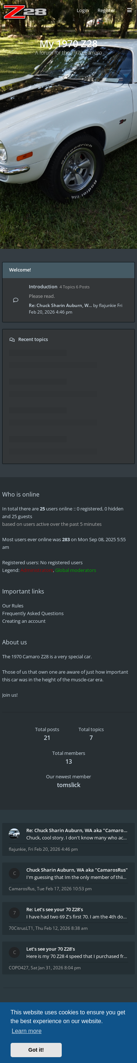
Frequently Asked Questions (33, 613)
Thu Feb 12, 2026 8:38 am (61, 928)
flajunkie (107, 305)
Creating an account (24, 621)
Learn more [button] (27, 1031)
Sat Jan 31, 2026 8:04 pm (56, 968)
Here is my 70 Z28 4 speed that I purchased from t (77, 956)
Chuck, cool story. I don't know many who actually (77, 837)
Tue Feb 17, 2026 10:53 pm (64, 889)
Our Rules (12, 605)
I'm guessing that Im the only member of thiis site (77, 877)
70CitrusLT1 (21, 928)
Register (106, 10)
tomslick (68, 785)
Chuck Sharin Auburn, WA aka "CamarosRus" (77, 870)
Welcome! (20, 269)
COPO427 (18, 968)
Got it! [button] (36, 1050)
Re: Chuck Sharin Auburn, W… (60, 305)
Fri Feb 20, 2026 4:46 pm (53, 849)
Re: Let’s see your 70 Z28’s (54, 909)
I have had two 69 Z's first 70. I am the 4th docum (77, 916)
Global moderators (75, 570)
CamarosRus (22, 889)
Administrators (36, 570)
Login (83, 10)
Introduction (43, 286)
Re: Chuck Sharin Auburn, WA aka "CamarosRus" (77, 830)
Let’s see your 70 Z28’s (50, 949)
